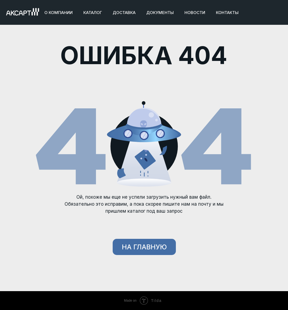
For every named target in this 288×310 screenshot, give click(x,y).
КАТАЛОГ (92, 12)
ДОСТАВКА (124, 12)
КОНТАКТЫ (227, 12)
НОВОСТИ (194, 12)
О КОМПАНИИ (58, 12)
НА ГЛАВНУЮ (144, 247)
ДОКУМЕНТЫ (160, 12)
